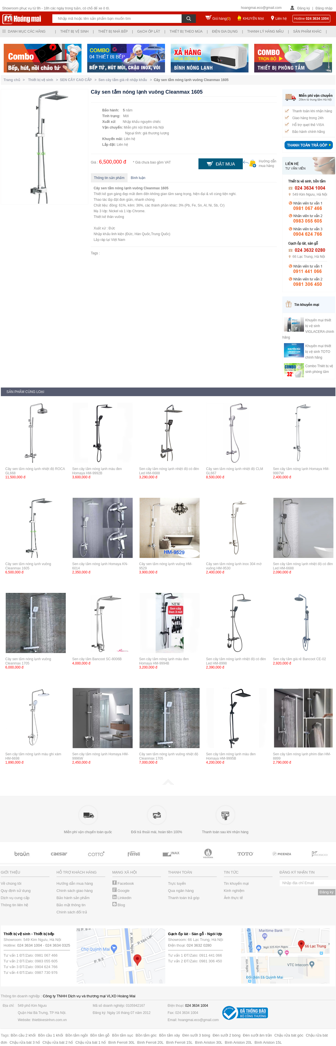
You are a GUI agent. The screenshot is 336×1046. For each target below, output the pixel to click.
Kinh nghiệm (234, 890)
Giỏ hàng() (221, 19)
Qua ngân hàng (181, 890)
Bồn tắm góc (146, 1035)
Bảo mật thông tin (71, 905)
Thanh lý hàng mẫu (265, 32)
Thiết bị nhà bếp (113, 32)
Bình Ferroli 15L (179, 1042)
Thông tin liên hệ (14, 905)
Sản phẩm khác (307, 32)
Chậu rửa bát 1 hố (90, 1042)
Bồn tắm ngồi (76, 1035)
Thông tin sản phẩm (109, 178)
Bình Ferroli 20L (150, 1042)
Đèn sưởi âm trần (257, 1035)
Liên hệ (281, 19)
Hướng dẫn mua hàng (75, 883)
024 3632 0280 (199, 945)
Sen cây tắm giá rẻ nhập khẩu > (126, 80)
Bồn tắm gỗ (100, 1035)
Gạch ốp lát (148, 32)
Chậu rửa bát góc (289, 1035)
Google (121, 890)
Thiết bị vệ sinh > (44, 80)
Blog (118, 905)
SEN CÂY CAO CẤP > (79, 80)
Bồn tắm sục (122, 1035)
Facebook (123, 883)
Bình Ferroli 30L (121, 1042)
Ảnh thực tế (233, 898)
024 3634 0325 (57, 945)
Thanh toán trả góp (184, 898)
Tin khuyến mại (236, 883)
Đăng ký (303, 8)
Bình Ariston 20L (238, 1042)
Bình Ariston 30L (208, 1042)
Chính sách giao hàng (75, 890)
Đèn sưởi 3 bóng (196, 1035)
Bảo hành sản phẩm (73, 898)
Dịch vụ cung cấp (15, 898)
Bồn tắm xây (169, 1035)
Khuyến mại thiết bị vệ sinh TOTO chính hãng (318, 351)
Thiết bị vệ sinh (74, 32)
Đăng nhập (323, 8)
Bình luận (138, 178)
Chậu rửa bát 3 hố (25, 1042)
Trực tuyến (177, 883)
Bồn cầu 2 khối (23, 1035)
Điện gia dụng (225, 32)
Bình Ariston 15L (268, 1042)
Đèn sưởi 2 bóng (226, 1035)
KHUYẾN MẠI (253, 19)
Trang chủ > (15, 80)
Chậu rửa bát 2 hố (58, 1042)
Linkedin (122, 898)
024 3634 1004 (29, 945)
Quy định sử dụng (16, 890)
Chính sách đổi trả (72, 912)
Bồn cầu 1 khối (50, 1035)
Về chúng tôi (11, 883)
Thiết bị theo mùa (186, 32)
